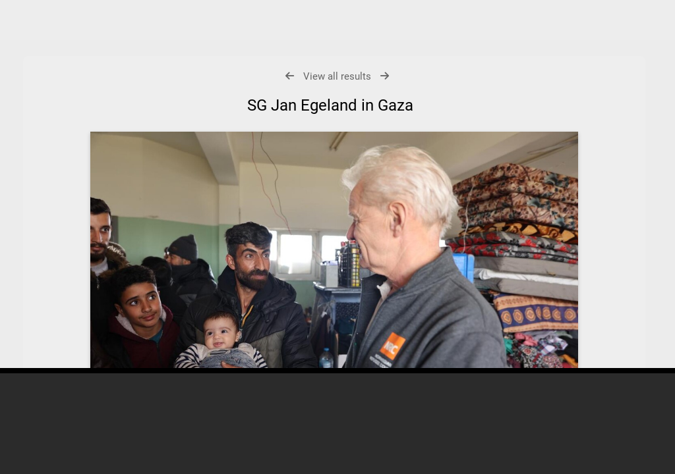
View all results (337, 76)
